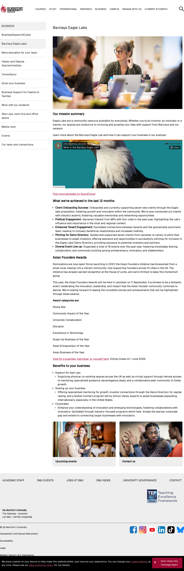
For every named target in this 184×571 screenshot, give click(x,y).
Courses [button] (40, 9)
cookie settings (139, 561)
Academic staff (13, 480)
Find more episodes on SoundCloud (74, 193)
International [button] (68, 9)
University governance (140, 480)
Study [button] (53, 9)
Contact (176, 480)
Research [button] (86, 9)
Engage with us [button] (131, 9)
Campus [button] (114, 9)
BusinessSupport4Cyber (16, 34)
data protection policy (41, 565)
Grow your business (13, 83)
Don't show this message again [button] (169, 563)
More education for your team (19, 52)
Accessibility (6, 541)
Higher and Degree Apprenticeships (13, 63)
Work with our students (15, 105)
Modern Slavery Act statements (17, 555)
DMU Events (45, 480)
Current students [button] (156, 9)
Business (8, 26)
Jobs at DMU (74, 480)
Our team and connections (17, 144)
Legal (3, 548)
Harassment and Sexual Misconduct (19, 533)
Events (6, 135)
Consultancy (9, 74)
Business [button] (100, 9)
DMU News (103, 480)
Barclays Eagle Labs (14, 43)
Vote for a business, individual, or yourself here (81, 358)
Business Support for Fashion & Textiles (20, 94)
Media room (9, 126)
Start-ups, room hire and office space (20, 115)
